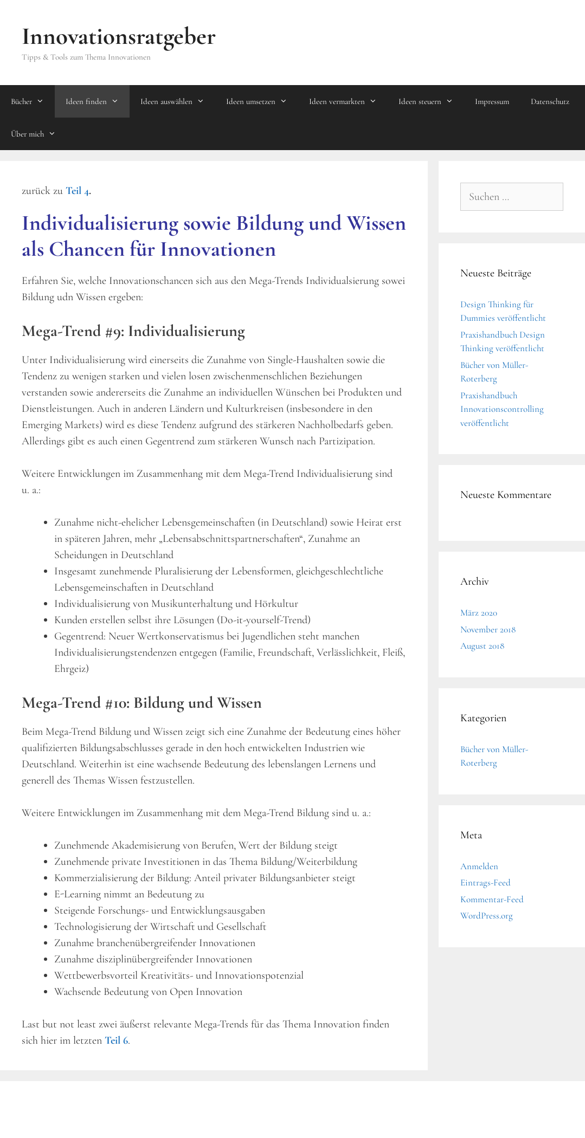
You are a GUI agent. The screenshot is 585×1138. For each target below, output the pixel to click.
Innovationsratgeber (119, 36)
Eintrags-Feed (485, 882)
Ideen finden (98, 101)
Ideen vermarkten (348, 101)
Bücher (33, 101)
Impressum (492, 101)
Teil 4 (77, 190)
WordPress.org (486, 915)
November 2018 (488, 629)
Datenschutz (550, 101)
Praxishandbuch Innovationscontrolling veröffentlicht (502, 409)
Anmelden (479, 866)
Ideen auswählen (177, 101)
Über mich (39, 134)
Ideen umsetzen (262, 101)
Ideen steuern (431, 101)
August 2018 (482, 645)
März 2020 (478, 612)
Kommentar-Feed (492, 899)
